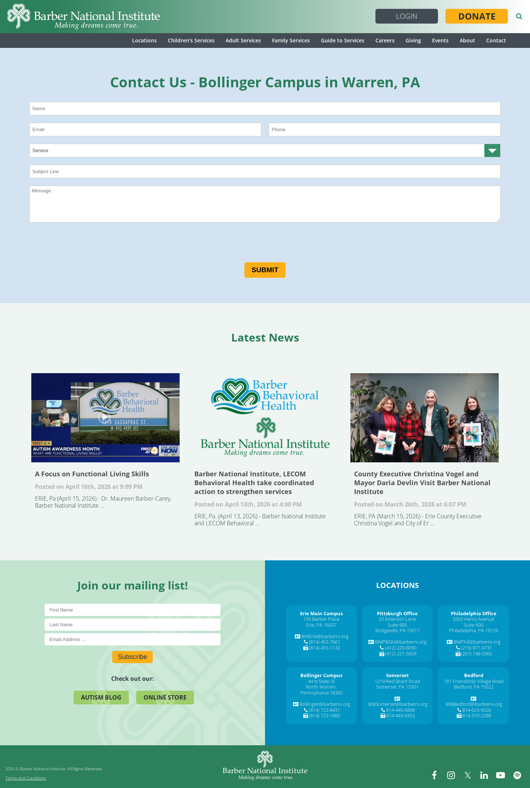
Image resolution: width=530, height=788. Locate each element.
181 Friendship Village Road (474, 681)
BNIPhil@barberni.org (477, 641)
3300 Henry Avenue (473, 619)
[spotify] (517, 775)
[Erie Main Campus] (321, 613)
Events (440, 40)
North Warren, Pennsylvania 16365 (321, 689)
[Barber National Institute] (83, 16)
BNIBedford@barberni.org (474, 704)
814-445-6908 (400, 710)
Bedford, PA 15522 (474, 686)
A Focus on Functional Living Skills (105, 417)
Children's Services (191, 40)
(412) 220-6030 (400, 647)
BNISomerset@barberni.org (398, 704)
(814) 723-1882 (324, 715)
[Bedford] (473, 675)
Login (406, 16)
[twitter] (467, 775)
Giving (413, 40)
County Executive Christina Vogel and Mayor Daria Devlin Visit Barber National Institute (424, 417)
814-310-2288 (476, 715)
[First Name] (133, 610)
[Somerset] (397, 675)
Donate (476, 16)
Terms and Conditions (26, 778)
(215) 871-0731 (476, 647)
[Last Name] (133, 625)
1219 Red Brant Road (397, 681)
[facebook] (434, 775)
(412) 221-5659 (400, 653)
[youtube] (500, 775)
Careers (385, 40)
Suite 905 (397, 624)
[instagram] (451, 775)
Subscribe (132, 657)
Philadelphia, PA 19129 (473, 630)
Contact (496, 40)
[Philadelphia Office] (474, 613)
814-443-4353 (400, 715)
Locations (144, 40)
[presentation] (85, 244)
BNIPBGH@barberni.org (401, 641)
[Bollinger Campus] (321, 675)
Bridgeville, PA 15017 (397, 630)
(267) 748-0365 (476, 653)
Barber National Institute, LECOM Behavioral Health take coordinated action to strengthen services (265, 417)
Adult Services (243, 40)
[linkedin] (484, 775)
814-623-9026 (476, 710)
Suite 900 (473, 624)
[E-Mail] (133, 639)
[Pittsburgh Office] (397, 613)
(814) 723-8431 (324, 710)
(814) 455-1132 (324, 647)
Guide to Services (342, 40)
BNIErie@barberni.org (325, 636)
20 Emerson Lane (397, 619)
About (467, 40)
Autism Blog (101, 697)
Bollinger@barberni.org (325, 704)
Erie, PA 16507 (321, 624)
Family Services (291, 40)
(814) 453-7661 (324, 641)
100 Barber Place (321, 619)
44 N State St (321, 681)
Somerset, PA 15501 (397, 686)
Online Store (165, 697)
